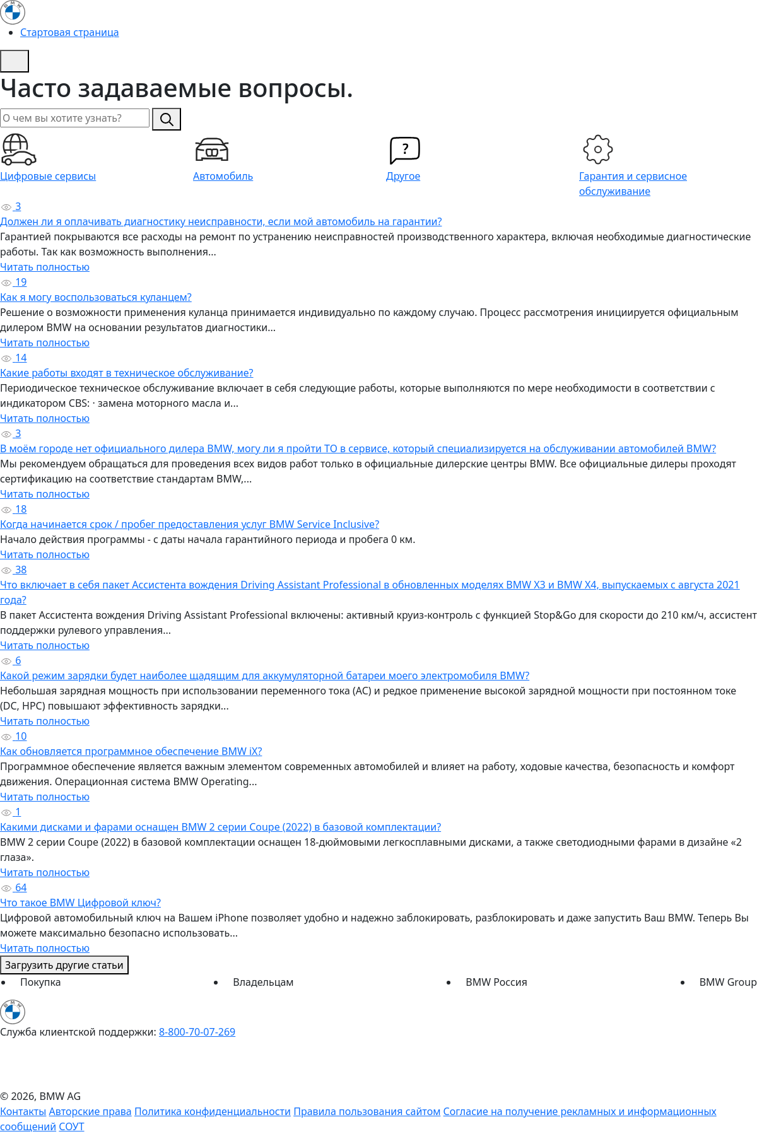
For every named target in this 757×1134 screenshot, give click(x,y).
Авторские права (90, 1111)
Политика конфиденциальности (212, 1111)
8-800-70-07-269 (197, 1032)
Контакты (23, 1111)
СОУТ (71, 1126)
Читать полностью (45, 267)
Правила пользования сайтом (366, 1111)
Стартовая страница (69, 32)
